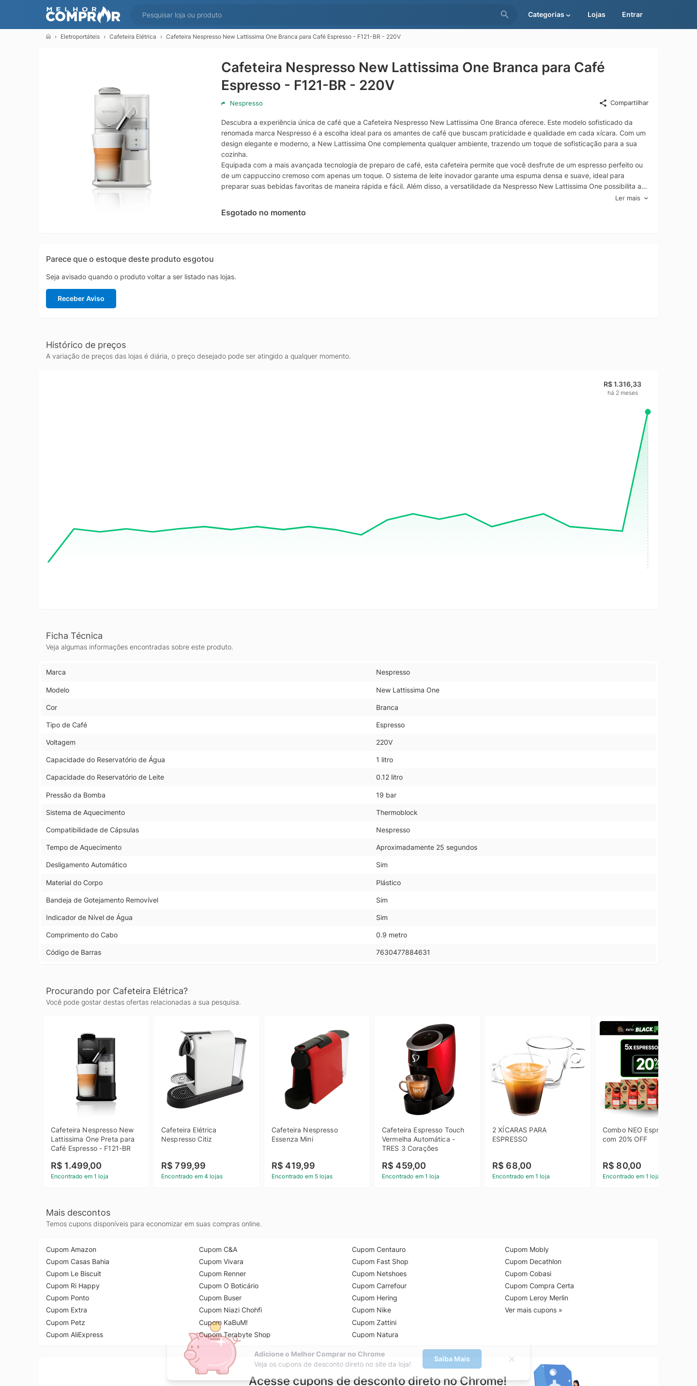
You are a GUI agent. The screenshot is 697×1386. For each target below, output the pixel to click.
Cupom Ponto (67, 1298)
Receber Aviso (81, 298)
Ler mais (632, 198)
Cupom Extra (66, 1310)
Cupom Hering (374, 1298)
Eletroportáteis (80, 36)
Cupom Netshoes (379, 1273)
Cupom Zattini (374, 1322)
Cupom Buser (220, 1298)
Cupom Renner (222, 1273)
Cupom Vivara (221, 1261)
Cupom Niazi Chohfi (230, 1310)
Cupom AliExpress (74, 1334)
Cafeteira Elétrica (132, 36)
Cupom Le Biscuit (73, 1273)
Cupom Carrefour (379, 1285)
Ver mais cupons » (533, 1310)
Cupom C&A (218, 1249)
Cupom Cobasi (528, 1273)
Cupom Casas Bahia (77, 1261)
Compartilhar (624, 103)
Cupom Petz (65, 1322)
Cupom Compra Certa (539, 1285)
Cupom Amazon (71, 1249)
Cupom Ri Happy (73, 1285)
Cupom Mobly (527, 1249)
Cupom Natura (375, 1334)
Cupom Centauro (379, 1249)
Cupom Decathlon (533, 1261)
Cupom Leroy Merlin (536, 1298)
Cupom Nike (371, 1310)
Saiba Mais (452, 1359)
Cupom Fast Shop (380, 1261)
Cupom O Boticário (228, 1285)
